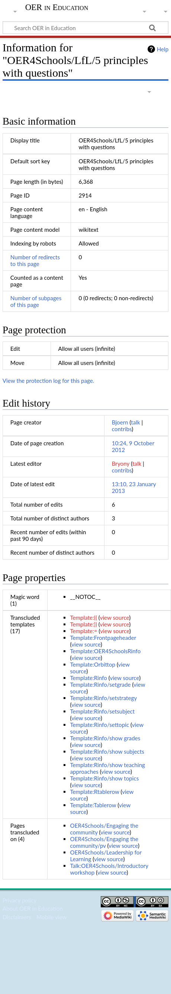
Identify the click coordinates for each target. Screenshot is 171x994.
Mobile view (51, 917)
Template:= (83, 631)
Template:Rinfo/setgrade (100, 684)
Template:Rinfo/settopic (99, 724)
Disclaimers (17, 917)
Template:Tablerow (93, 805)
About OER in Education (33, 908)
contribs (122, 429)
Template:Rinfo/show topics (104, 778)
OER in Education (56, 7)
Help (162, 49)
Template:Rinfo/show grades (105, 738)
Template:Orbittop (92, 664)
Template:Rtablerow (94, 791)
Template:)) (83, 624)
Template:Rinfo (88, 677)
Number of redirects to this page (35, 260)
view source (114, 617)
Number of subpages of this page (35, 301)
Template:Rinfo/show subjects (107, 751)
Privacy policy (19, 900)
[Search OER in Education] (85, 27)
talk (135, 422)
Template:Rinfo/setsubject (102, 711)
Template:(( (83, 617)
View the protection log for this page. (48, 380)
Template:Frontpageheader (103, 637)
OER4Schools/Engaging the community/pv (104, 842)
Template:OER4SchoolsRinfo (105, 651)
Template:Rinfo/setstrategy (103, 698)
